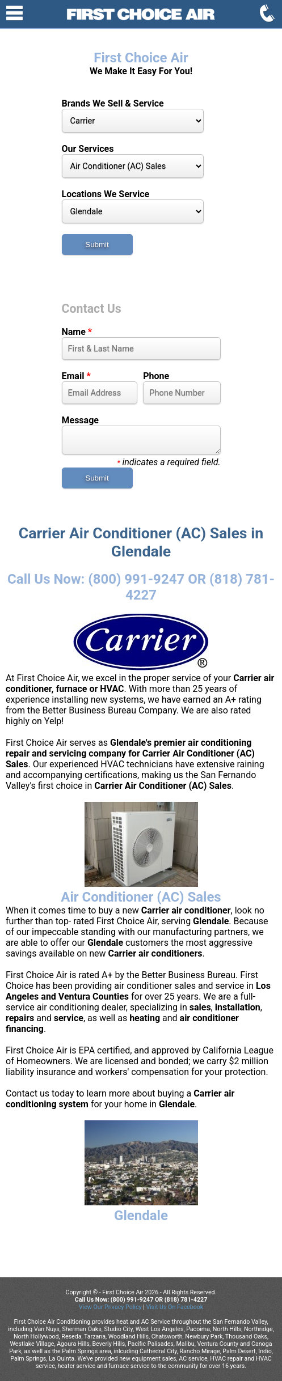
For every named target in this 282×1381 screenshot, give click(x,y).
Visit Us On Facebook (174, 1307)
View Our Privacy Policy (110, 1307)
